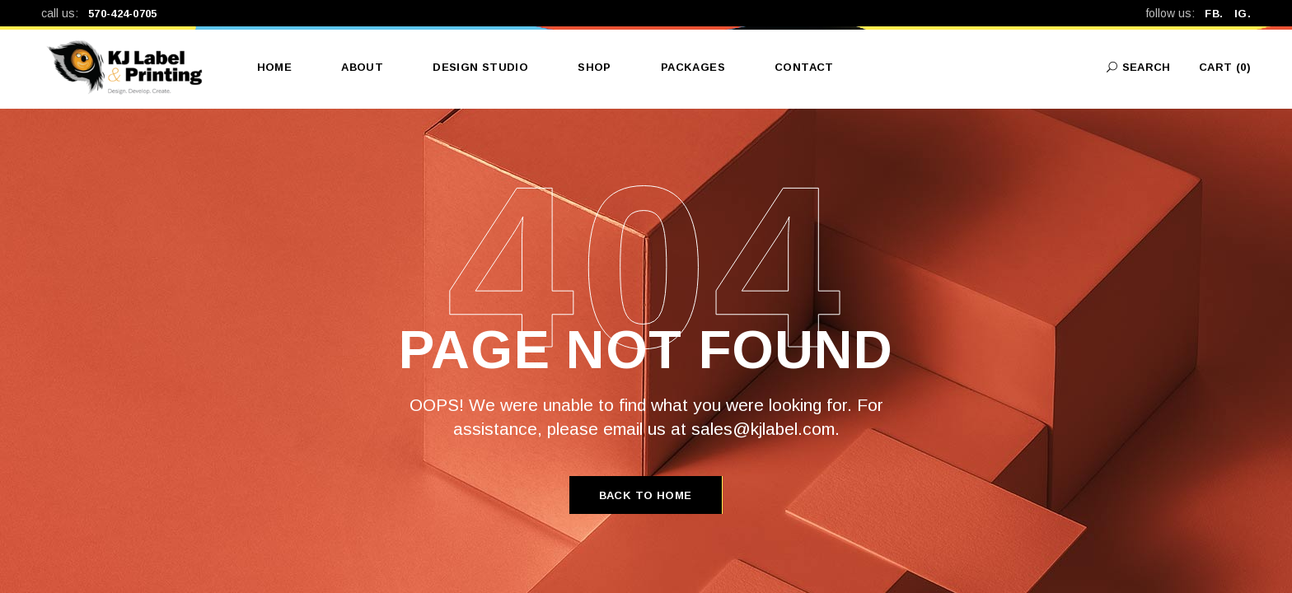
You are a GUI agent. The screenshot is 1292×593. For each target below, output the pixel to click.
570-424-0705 (122, 13)
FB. (1219, 13)
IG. (1242, 13)
